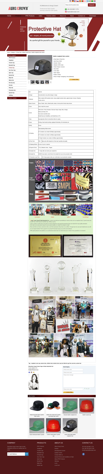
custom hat (78, 363)
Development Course (60, 450)
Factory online (51, 16)
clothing (11, 95)
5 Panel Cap (18, 52)
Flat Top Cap (12, 82)
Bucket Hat (11, 75)
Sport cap (11, 72)
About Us (63, 16)
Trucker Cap (11, 62)
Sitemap (57, 461)
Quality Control (58, 452)
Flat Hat (10, 85)
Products (18, 16)
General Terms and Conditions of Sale (64, 457)
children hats (50, 363)
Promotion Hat (12, 90)
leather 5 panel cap (26, 52)
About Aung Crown (59, 446)
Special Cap (11, 92)
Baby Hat (11, 77)
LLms (56, 463)
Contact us (81, 16)
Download (92, 16)
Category (13, 52)
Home (9, 16)
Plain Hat (11, 87)
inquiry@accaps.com (73, 11)
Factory (56, 448)
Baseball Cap (12, 65)
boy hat (61, 363)
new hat (73, 363)
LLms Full (57, 465)
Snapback (11, 60)
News (72, 16)
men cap (38, 363)
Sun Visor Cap (12, 70)
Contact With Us (59, 454)
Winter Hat (11, 80)
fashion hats (56, 363)
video (40, 16)
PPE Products (29, 16)
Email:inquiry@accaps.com (89, 450)
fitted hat (65, 363)
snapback (33, 363)
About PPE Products (60, 459)
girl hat (69, 363)
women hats (43, 363)
